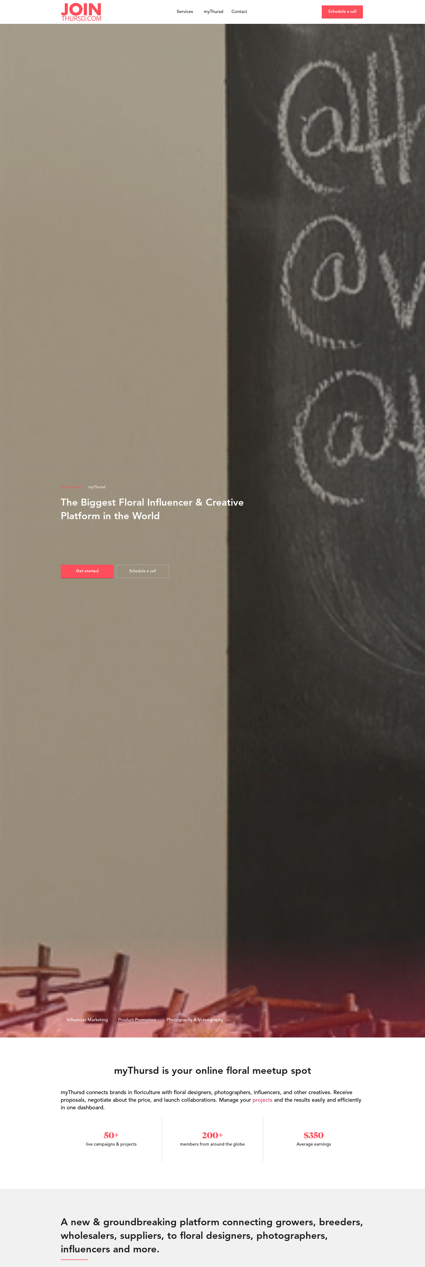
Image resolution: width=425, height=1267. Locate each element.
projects (262, 1100)
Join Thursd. (71, 487)
